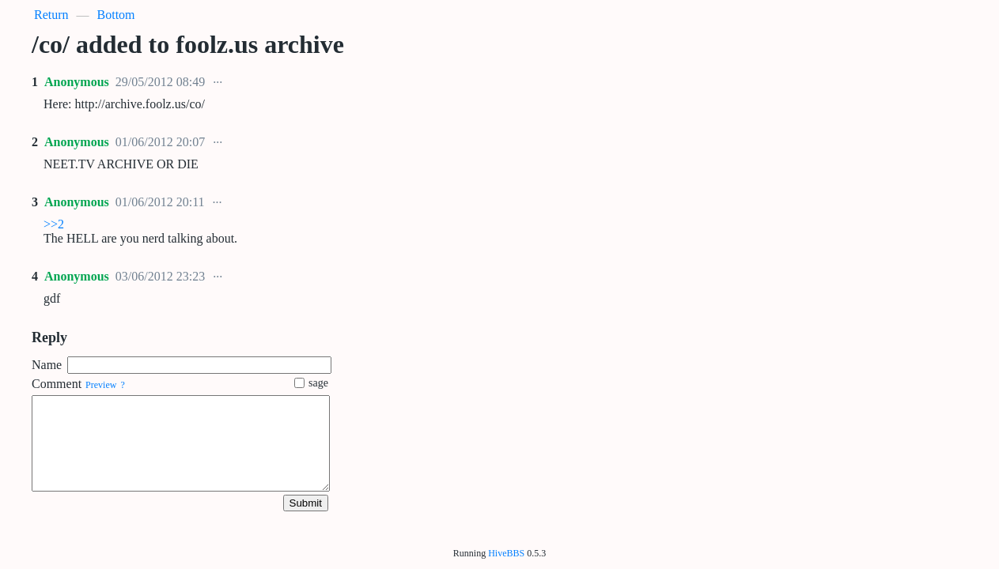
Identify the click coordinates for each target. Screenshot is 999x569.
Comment (56, 383)
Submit (305, 503)
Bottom (116, 14)
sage (311, 383)
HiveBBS (506, 553)
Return (51, 14)
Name (47, 364)
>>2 (54, 224)
